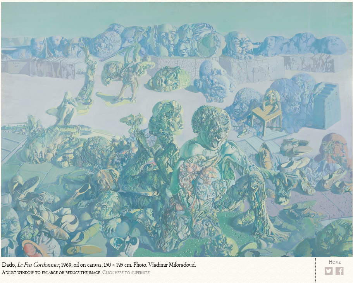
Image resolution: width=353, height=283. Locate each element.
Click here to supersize (126, 272)
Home (335, 262)
